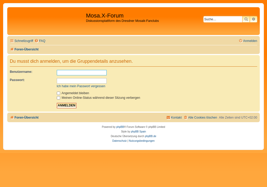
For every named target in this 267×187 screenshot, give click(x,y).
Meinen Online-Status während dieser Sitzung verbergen (98, 98)
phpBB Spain (138, 131)
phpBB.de (150, 136)
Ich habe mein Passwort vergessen (81, 86)
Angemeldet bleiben (73, 93)
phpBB (120, 127)
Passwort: (17, 80)
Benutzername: (21, 72)
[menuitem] (39, 41)
